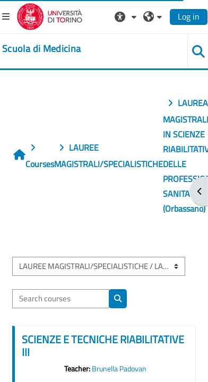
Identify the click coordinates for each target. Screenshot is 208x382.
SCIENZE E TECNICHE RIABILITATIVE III (103, 345)
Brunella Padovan (119, 369)
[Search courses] (60, 298)
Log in (189, 16)
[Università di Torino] (49, 15)
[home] (41, 49)
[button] (127, 16)
